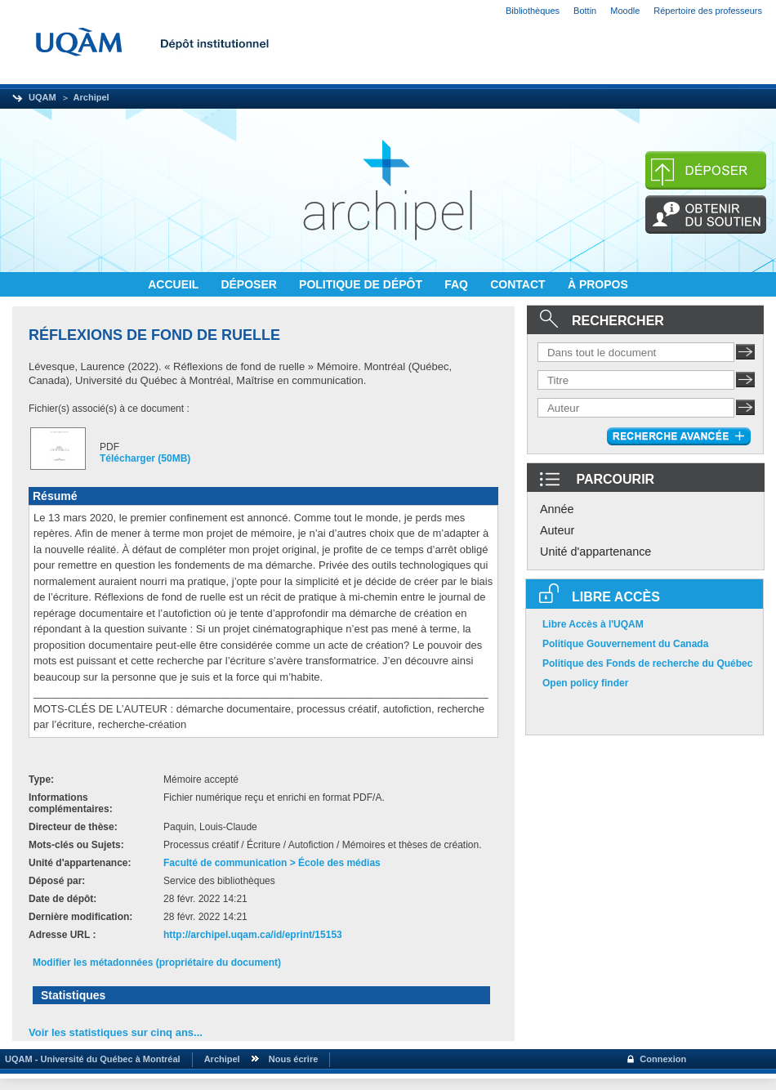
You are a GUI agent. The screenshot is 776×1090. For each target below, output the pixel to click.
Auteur (557, 530)
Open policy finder (585, 683)
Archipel (91, 97)
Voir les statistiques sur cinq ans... (116, 1032)
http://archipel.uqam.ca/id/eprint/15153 (252, 934)
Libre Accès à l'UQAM (593, 624)
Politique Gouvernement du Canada (625, 644)
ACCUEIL (175, 284)
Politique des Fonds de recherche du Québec (647, 663)
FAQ (457, 284)
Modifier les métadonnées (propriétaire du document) (157, 962)
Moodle (625, 11)
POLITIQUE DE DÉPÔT (362, 284)
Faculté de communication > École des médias (272, 863)
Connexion (663, 1059)
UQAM (42, 97)
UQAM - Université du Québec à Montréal (90, 1059)
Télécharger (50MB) (145, 458)
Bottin (584, 11)
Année (557, 509)
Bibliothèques (533, 11)
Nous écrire (294, 1059)
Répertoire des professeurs (707, 11)
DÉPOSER (250, 284)
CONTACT (519, 284)
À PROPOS (598, 284)
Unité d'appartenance (595, 551)
